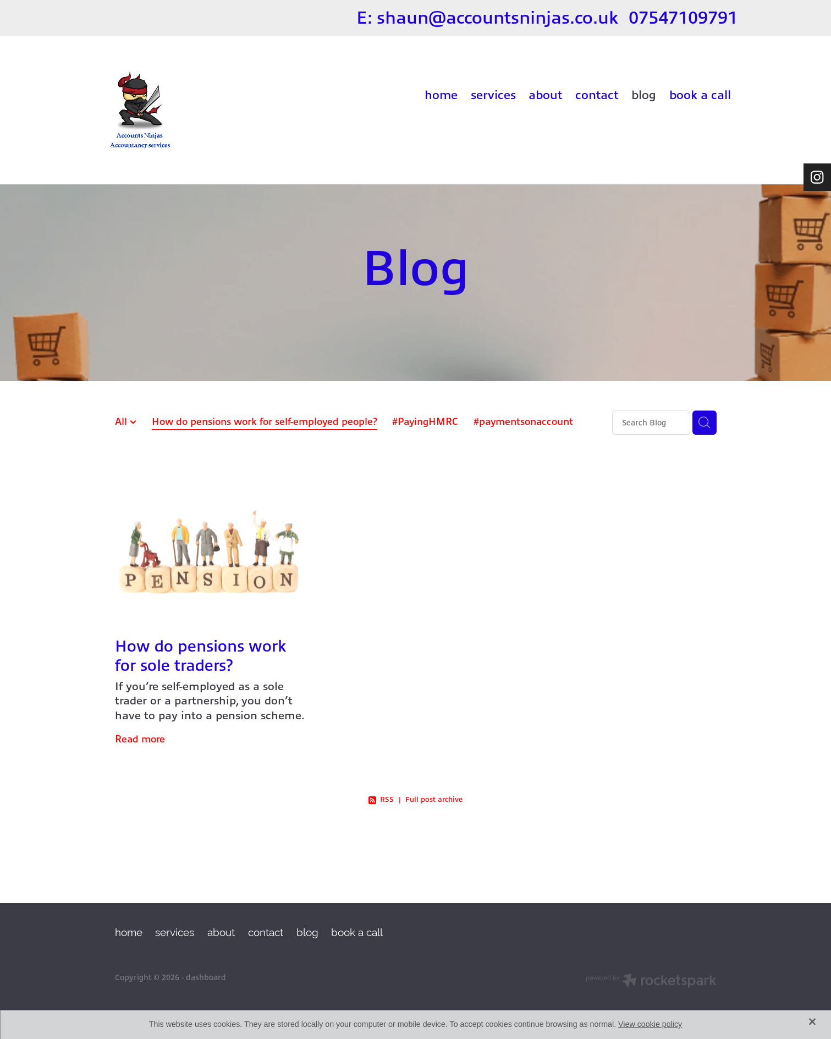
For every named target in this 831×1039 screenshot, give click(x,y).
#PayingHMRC (425, 421)
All (122, 421)
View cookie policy (650, 1024)
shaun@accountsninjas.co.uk (498, 18)
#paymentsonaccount (523, 421)
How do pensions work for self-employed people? (264, 421)
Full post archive (434, 799)
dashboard (206, 977)
